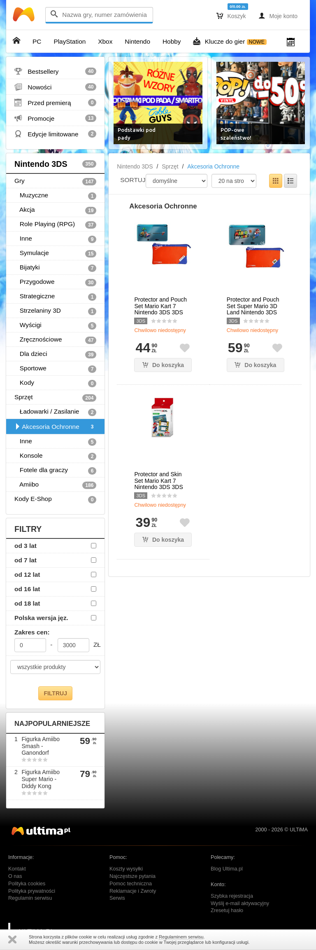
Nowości (55, 87)
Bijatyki (55, 268)
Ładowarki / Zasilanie (55, 412)
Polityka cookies (26, 884)
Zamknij (12, 939)
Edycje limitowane (55, 134)
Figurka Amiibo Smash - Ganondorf (40, 746)
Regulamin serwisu (30, 898)
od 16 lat (27, 588)
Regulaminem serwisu (181, 936)
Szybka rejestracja (232, 896)
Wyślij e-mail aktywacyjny (240, 903)
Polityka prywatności (31, 891)
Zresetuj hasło (227, 910)
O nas (15, 876)
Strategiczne (55, 296)
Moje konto (277, 15)
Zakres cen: (32, 632)
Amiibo (55, 485)
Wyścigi (55, 325)
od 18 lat (27, 603)
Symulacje (55, 253)
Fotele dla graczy (55, 470)
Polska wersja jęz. (41, 617)
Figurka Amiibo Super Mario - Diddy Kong (40, 779)
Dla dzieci (55, 354)
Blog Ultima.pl (227, 869)
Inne (55, 239)
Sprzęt (55, 397)
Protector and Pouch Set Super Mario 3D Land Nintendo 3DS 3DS (253, 309)
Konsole (55, 456)
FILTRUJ (55, 693)
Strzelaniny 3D (55, 311)
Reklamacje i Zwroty (132, 891)
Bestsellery (55, 71)
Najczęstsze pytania (132, 876)
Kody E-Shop (55, 499)
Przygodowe (55, 282)
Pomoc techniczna (130, 884)
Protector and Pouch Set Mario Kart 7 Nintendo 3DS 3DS (160, 306)
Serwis (117, 898)
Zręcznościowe (55, 340)
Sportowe (55, 369)
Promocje (55, 118)
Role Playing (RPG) (55, 224)
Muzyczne (55, 196)
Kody (55, 383)
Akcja (55, 210)
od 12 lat (27, 574)
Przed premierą (55, 102)
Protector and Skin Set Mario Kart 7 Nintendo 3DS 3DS (158, 480)
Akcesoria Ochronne (55, 427)
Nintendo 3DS (55, 163)
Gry (55, 181)
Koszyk (231, 15)
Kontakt (17, 869)
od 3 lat (25, 545)
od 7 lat (25, 560)
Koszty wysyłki (126, 869)
